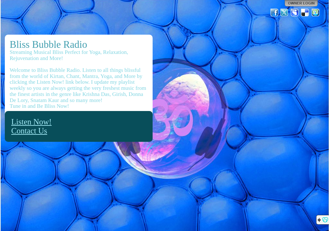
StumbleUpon (315, 12)
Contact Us (29, 130)
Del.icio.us (305, 12)
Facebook (274, 12)
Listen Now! (31, 121)
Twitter (284, 12)
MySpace (294, 12)
